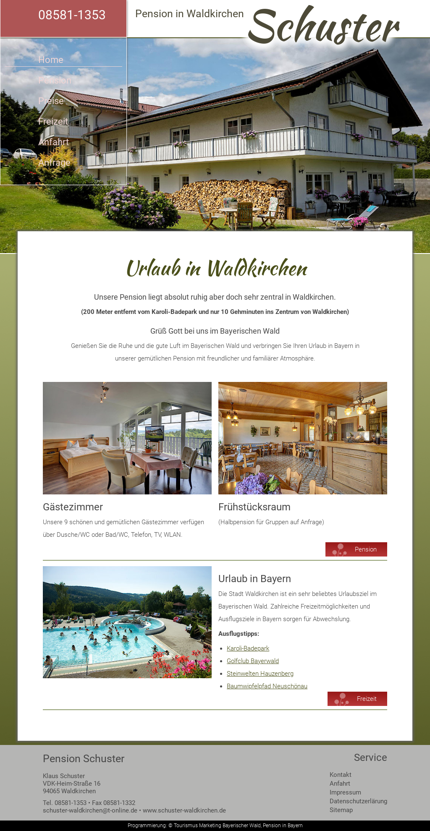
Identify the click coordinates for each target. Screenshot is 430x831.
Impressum (345, 792)
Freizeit (53, 121)
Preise (51, 101)
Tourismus (186, 825)
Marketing (210, 825)
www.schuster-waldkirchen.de (184, 810)
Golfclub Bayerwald (253, 661)
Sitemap (341, 810)
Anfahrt (53, 142)
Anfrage (54, 162)
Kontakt (340, 775)
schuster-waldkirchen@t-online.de (90, 810)
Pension (54, 80)
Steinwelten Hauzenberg (260, 673)
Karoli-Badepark (248, 648)
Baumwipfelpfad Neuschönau (267, 686)
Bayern (295, 825)
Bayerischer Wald (242, 825)
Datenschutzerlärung (358, 801)
